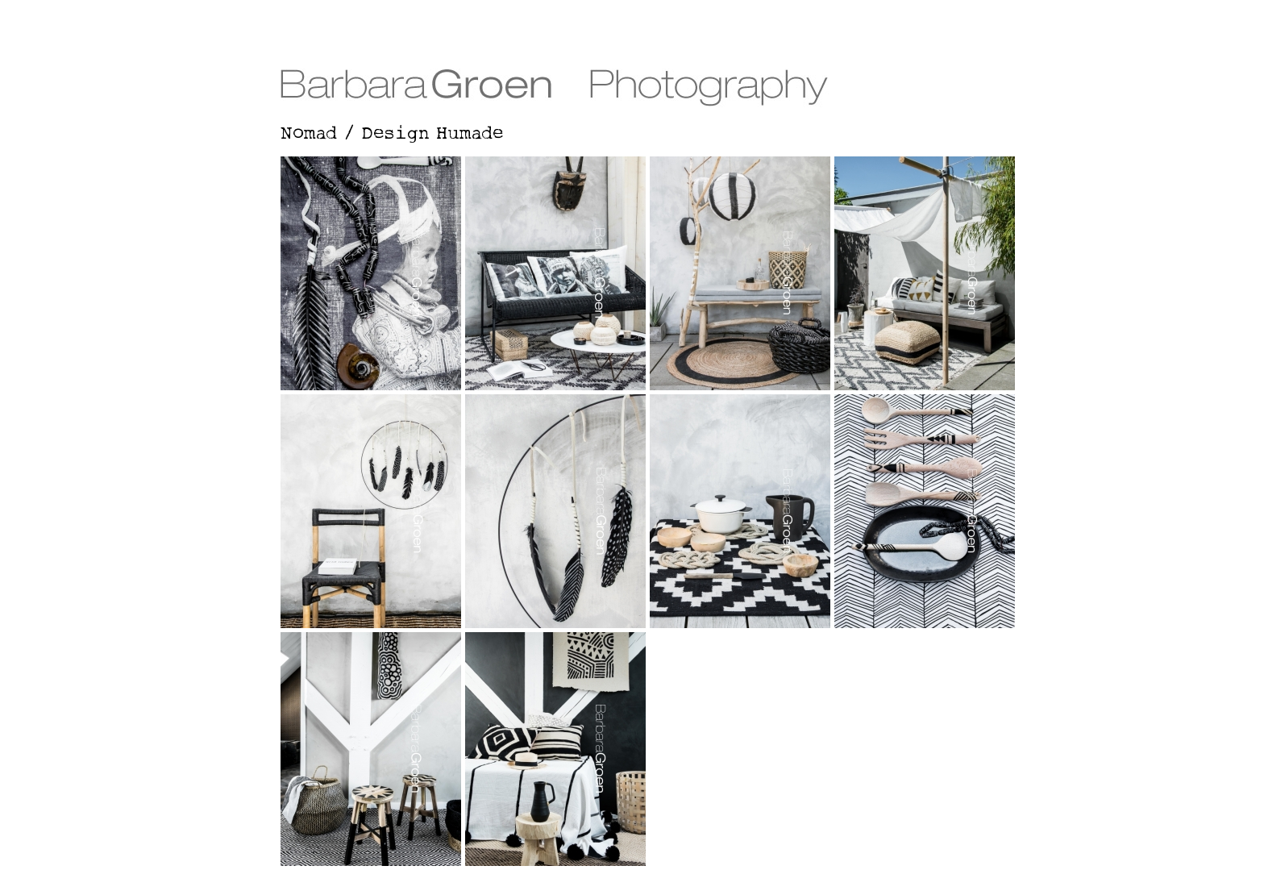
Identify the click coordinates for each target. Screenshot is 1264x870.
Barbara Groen (632, 54)
